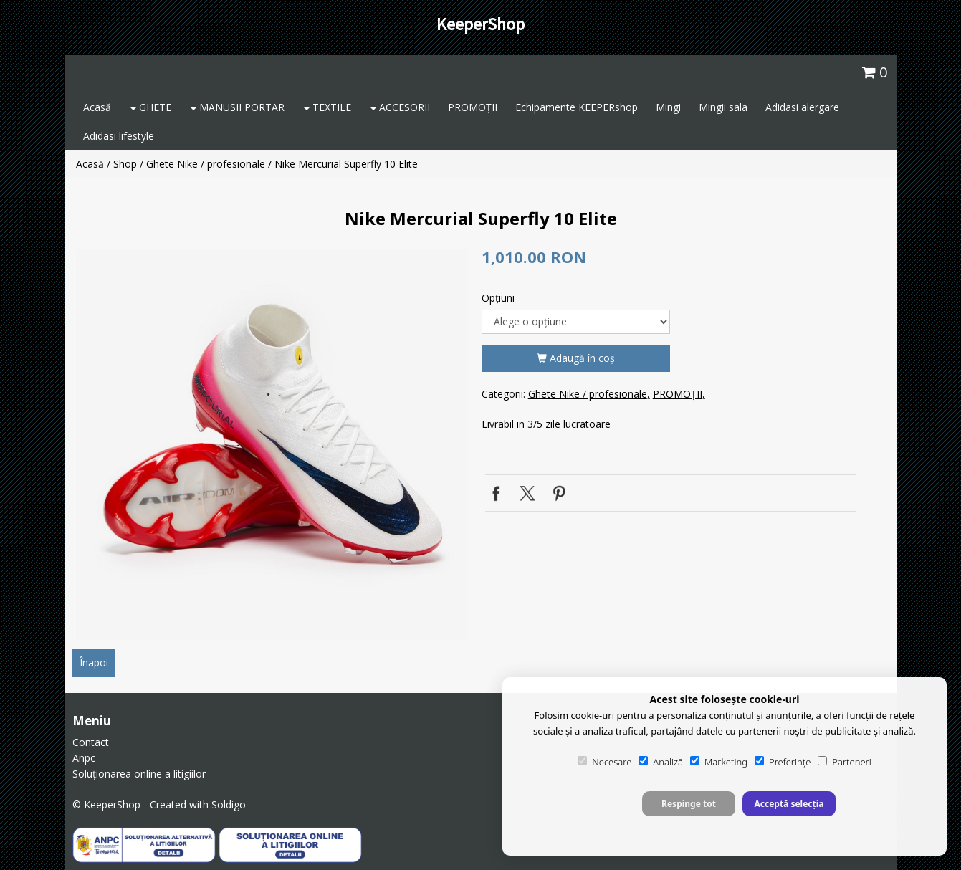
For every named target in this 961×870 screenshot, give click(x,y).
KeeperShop (480, 24)
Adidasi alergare (802, 107)
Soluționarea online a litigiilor (139, 773)
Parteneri (844, 761)
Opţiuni (498, 298)
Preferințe (783, 761)
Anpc (83, 758)
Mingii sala (723, 107)
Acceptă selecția (788, 804)
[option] (272, 445)
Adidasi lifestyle (118, 136)
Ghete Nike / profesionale (205, 164)
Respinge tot (688, 804)
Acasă (97, 107)
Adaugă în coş (576, 358)
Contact (90, 742)
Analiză (661, 761)
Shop (125, 164)
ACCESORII (400, 107)
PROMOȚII (472, 107)
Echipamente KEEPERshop (576, 107)
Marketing (718, 761)
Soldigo (228, 804)
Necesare (604, 761)
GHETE (150, 107)
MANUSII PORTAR (238, 107)
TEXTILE (327, 107)
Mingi (668, 107)
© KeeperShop (106, 804)
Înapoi (94, 662)
